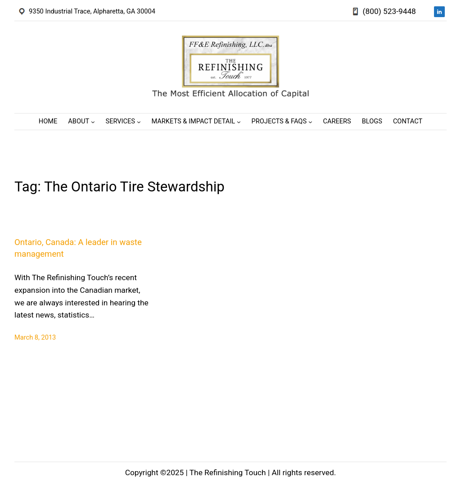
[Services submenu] (139, 121)
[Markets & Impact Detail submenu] (239, 121)
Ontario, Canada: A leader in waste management (78, 248)
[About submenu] (93, 121)
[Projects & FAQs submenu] (310, 121)
